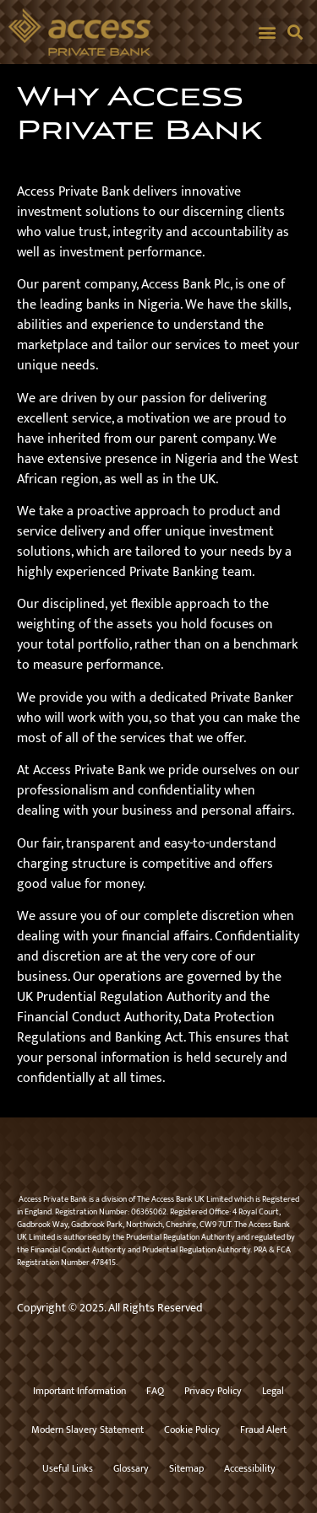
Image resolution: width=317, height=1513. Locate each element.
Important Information (79, 1390)
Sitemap (186, 1468)
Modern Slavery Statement (87, 1429)
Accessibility (250, 1468)
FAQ (155, 1390)
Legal (273, 1390)
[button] (267, 32)
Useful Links (67, 1468)
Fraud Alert (263, 1429)
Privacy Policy (213, 1390)
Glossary (131, 1468)
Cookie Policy (192, 1429)
